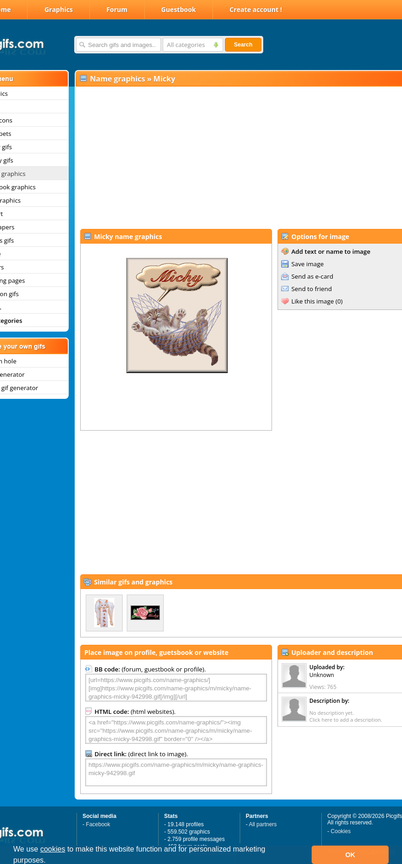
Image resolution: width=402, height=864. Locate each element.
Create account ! (256, 9)
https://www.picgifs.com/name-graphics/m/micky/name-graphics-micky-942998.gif (176, 772)
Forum (117, 9)
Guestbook (178, 9)
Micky (164, 79)
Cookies (340, 831)
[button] (49, 861)
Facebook (98, 824)
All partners (263, 824)
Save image (307, 264)
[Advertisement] (228, 157)
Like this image (312, 301)
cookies (52, 849)
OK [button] (350, 854)
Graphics (58, 9)
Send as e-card (312, 276)
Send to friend (311, 289)
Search (243, 44)
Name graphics (117, 79)
